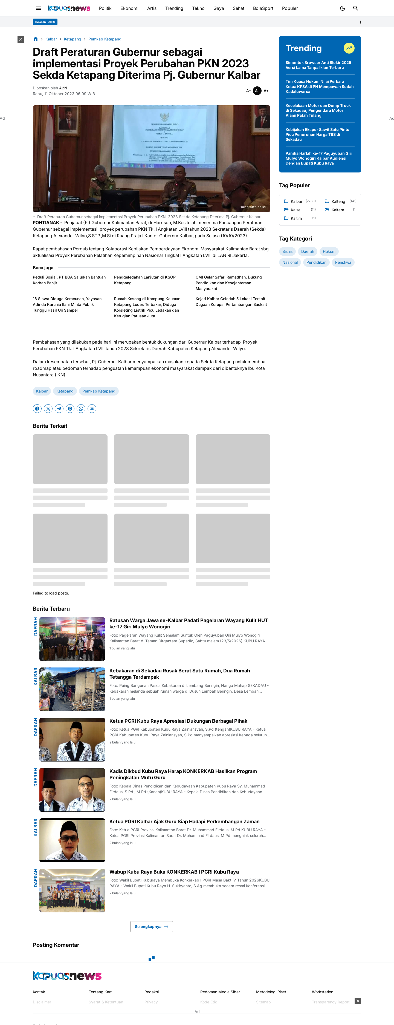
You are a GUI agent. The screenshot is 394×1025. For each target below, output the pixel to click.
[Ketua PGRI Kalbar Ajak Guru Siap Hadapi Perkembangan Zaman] (72, 840)
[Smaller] (248, 90)
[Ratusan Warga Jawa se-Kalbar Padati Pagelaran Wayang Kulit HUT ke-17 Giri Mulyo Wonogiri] (72, 639)
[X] (48, 408)
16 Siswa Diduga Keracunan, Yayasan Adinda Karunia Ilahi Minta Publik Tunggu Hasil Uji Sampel (67, 304)
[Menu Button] (38, 8)
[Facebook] (37, 408)
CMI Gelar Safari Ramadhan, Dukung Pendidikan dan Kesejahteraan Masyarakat (229, 283)
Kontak (39, 991)
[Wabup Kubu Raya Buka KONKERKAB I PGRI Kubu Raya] (72, 890)
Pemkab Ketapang (98, 391)
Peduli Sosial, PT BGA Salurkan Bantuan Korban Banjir (69, 280)
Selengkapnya (152, 926)
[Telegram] (59, 408)
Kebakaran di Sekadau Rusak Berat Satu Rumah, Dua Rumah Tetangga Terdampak (179, 674)
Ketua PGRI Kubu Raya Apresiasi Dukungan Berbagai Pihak (178, 721)
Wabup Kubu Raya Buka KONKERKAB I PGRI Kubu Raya (174, 872)
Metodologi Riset (271, 991)
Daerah (35, 626)
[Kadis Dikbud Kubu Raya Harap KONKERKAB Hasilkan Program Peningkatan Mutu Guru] (72, 790)
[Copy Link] (92, 408)
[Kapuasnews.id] (67, 975)
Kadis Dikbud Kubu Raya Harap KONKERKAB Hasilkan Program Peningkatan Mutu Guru (183, 774)
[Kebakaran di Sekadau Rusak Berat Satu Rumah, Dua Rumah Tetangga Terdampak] (72, 689)
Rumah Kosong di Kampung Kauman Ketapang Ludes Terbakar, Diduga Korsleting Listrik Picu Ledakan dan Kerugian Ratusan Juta (147, 307)
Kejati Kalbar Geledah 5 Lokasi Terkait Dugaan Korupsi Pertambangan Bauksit (231, 301)
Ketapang (65, 391)
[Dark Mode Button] (342, 8)
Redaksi (151, 991)
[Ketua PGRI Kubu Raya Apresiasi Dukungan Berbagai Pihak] (72, 740)
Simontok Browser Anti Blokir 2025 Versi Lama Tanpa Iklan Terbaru (318, 65)
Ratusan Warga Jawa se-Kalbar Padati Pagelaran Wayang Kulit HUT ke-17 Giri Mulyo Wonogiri (188, 623)
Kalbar (42, 391)
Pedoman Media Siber (220, 991)
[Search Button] (355, 8)
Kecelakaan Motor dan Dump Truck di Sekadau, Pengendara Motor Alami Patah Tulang (318, 110)
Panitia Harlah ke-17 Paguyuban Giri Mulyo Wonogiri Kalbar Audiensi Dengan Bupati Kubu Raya (319, 158)
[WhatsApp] (81, 408)
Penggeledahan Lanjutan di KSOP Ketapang (145, 280)
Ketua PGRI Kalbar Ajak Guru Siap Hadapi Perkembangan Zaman (184, 821)
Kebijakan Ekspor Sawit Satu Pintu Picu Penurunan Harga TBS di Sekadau (317, 134)
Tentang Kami (101, 991)
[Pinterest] (70, 408)
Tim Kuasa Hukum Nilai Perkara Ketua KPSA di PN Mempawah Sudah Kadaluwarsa (320, 86)
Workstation (322, 991)
